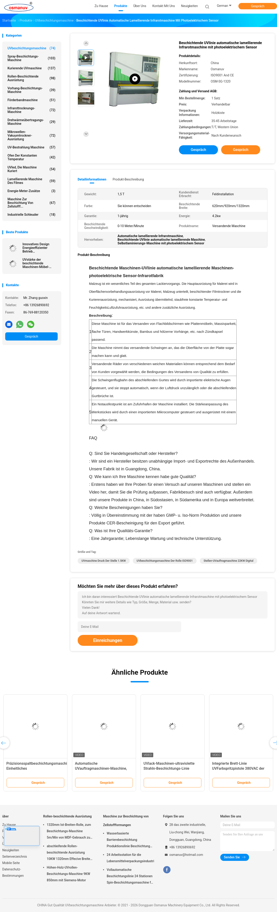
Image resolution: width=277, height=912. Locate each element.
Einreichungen (107, 640)
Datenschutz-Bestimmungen (13, 872)
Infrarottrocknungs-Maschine (31, 110)
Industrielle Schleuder (31, 214)
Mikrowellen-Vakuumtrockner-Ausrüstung (31, 135)
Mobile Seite (11, 863)
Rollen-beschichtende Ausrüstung (31, 78)
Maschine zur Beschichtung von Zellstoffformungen (126, 820)
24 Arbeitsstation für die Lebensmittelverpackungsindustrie (130, 858)
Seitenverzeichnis (14, 856)
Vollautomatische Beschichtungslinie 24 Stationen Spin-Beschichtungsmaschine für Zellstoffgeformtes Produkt (130, 877)
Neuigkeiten (10, 850)
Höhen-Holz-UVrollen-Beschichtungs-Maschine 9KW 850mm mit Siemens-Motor (68, 874)
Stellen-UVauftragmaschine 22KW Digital (228, 560)
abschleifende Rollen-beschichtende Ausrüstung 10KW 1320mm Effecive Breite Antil (68, 853)
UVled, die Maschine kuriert (31, 169)
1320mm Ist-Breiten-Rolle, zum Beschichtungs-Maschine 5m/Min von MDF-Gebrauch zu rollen (69, 832)
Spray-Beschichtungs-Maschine (31, 58)
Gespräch (257, 6)
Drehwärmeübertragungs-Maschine (31, 121)
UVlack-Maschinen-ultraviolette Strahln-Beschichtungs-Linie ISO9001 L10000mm (169, 768)
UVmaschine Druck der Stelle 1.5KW (104, 560)
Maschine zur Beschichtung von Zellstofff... (31, 202)
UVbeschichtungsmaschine (31, 48)
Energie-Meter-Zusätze (31, 191)
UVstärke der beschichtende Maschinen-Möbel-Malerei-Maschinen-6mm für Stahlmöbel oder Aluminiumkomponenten (39, 263)
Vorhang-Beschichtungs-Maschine (31, 90)
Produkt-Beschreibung (128, 179)
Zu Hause (9, 825)
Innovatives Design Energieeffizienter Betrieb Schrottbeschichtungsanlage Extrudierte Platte (40, 247)
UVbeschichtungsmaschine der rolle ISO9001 (165, 560)
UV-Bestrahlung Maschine (31, 147)
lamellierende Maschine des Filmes (31, 181)
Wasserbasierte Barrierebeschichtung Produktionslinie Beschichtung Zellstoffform (128, 840)
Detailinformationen (92, 179)
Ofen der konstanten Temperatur (31, 157)
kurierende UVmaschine (31, 68)
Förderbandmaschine (31, 100)
